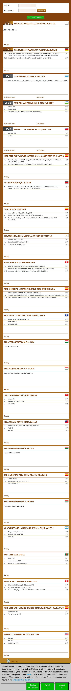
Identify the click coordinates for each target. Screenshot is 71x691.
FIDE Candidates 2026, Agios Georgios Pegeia (34, 24)
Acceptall (62, 686)
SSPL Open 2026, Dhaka (14, 555)
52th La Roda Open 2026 (15, 209)
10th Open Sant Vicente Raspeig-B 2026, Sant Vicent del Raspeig (34, 608)
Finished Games (9, 97)
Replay (6, 44)
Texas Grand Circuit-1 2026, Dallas (20, 422)
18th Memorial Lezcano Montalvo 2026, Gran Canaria (29, 289)
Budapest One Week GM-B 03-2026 (19, 342)
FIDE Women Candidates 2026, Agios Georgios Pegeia (28, 236)
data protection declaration (23, 680)
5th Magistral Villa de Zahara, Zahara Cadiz (25, 475)
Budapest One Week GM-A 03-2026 (19, 369)
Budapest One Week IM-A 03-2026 (19, 501)
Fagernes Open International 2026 (20, 581)
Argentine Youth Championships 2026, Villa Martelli (29, 528)
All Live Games (35, 17)
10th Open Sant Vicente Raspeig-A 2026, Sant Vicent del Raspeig (34, 156)
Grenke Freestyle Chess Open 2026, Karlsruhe (35, 50)
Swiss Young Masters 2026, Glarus (20, 395)
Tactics (14, 661)
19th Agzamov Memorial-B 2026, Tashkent (34, 103)
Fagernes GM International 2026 (19, 262)
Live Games (40, 97)
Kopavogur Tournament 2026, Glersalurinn (24, 315)
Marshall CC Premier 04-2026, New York (32, 129)
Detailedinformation (33, 686)
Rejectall (47, 686)
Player (6, 6)
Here (29, 674)
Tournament (9, 10)
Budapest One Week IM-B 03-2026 (19, 448)
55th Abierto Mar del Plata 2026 (29, 76)
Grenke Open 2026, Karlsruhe (17, 183)
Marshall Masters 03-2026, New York (21, 634)
